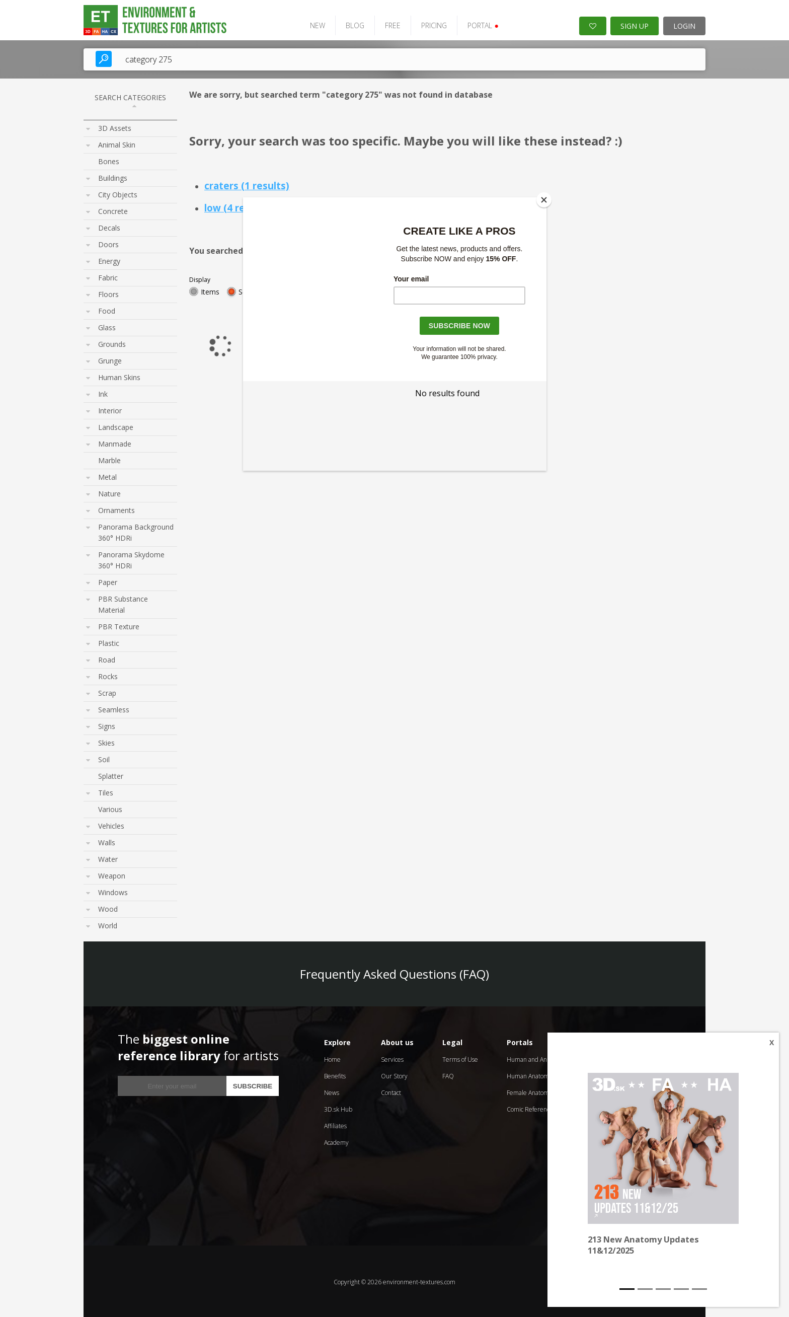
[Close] (543, 199)
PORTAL (478, 24)
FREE (389, 24)
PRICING (430, 24)
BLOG (351, 24)
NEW (313, 24)
